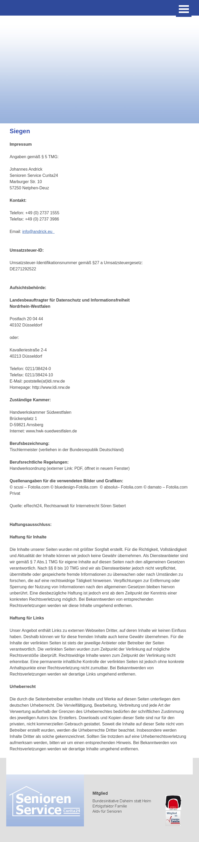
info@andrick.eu (38, 231)
